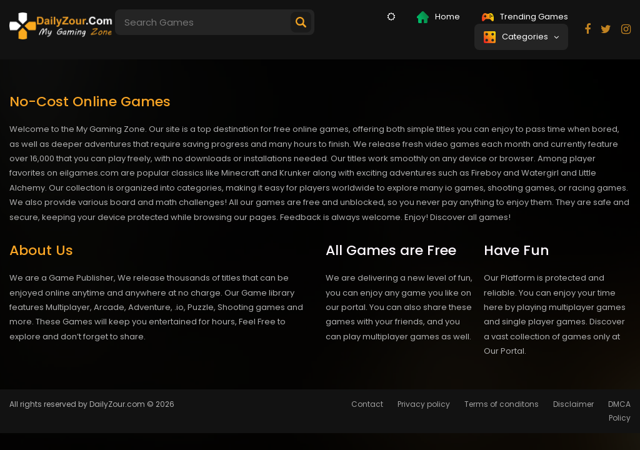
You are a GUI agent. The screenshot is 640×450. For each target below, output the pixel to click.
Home (438, 17)
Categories (521, 37)
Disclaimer (573, 404)
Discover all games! (470, 217)
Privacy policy (424, 404)
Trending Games (525, 16)
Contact (367, 404)
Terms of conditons (501, 404)
